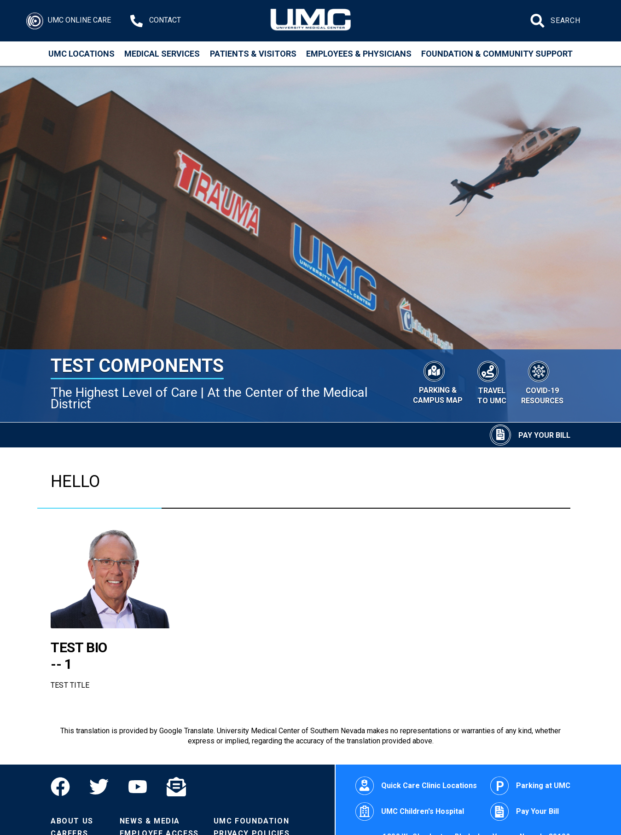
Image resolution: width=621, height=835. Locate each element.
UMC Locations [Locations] (81, 53)
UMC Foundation (251, 821)
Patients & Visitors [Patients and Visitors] (253, 53)
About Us (72, 821)
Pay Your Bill (524, 811)
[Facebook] (65, 786)
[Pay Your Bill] (530, 435)
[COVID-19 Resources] (542, 381)
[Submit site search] (538, 20)
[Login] (68, 20)
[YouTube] (137, 786)
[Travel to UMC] (491, 381)
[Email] (176, 786)
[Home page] (310, 20)
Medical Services (162, 53)
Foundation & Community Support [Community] (497, 53)
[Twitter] (99, 786)
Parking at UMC (530, 786)
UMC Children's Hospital (409, 811)
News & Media (150, 821)
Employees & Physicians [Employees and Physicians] (359, 53)
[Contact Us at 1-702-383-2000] (155, 21)
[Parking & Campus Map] (438, 381)
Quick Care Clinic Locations (416, 786)
